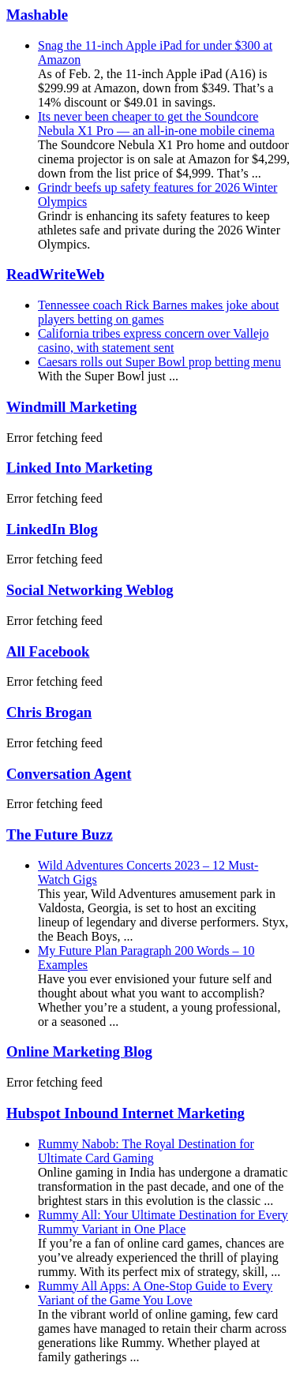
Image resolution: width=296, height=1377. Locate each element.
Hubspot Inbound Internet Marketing (125, 1113)
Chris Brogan (49, 712)
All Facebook (47, 651)
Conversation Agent (68, 773)
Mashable (37, 14)
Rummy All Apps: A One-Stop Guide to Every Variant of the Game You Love (155, 1293)
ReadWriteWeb (55, 274)
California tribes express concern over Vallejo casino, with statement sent (153, 340)
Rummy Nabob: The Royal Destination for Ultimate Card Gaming (146, 1151)
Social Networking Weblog (90, 590)
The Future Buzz (59, 834)
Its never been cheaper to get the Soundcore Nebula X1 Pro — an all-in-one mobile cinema (156, 123)
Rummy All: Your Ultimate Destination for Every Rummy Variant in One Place (163, 1222)
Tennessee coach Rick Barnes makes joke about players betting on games (158, 312)
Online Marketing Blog (79, 1051)
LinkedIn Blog (52, 529)
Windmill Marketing (71, 407)
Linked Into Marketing (79, 467)
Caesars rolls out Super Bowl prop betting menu (159, 362)
